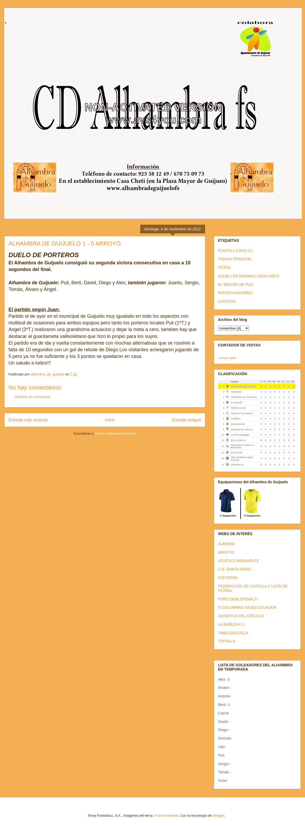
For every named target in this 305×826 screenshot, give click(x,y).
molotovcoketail (166, 815)
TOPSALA (226, 641)
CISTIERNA (228, 577)
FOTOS (224, 267)
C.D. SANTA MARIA (234, 569)
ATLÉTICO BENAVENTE (238, 561)
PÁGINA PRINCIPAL (235, 259)
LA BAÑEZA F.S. (232, 624)
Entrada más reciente (28, 420)
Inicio (110, 420)
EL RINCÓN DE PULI (236, 284)
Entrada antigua (186, 420)
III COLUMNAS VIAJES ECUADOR (247, 607)
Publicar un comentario (32, 397)
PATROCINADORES (235, 293)
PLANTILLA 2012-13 (235, 250)
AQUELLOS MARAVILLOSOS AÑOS (248, 276)
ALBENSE (226, 544)
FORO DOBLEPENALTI (238, 599)
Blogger (218, 815)
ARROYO (226, 552)
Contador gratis (227, 358)
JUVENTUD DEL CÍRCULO (241, 616)
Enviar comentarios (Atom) (115, 433)
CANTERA (227, 301)
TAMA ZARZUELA (233, 633)
